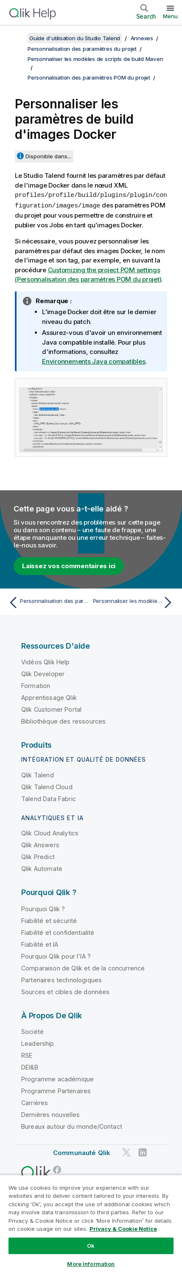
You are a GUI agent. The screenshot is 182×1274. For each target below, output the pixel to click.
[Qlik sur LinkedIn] (142, 1151)
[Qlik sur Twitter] (126, 1151)
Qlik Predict (38, 855)
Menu (170, 16)
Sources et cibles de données (65, 991)
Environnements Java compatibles (93, 360)
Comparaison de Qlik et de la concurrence (83, 967)
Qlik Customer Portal (51, 708)
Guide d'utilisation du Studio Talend (74, 38)
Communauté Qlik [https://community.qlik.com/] (81, 1152)
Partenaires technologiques (61, 979)
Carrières (34, 1101)
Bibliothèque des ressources (63, 720)
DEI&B (29, 1066)
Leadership (37, 1042)
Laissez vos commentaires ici (68, 565)
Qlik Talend (37, 774)
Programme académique (57, 1078)
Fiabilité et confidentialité (57, 931)
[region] (91, 1224)
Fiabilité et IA (39, 943)
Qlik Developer (42, 673)
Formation (35, 684)
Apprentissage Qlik (49, 696)
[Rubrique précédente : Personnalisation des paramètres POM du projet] (48, 601)
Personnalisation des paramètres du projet (82, 48)
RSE (26, 1054)
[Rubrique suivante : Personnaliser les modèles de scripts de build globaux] (134, 601)
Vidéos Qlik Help (45, 661)
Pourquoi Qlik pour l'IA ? (56, 955)
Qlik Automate (41, 867)
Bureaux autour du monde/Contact (71, 1125)
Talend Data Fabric (48, 797)
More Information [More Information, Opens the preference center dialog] (91, 1263)
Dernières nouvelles (50, 1113)
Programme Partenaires (56, 1090)
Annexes (142, 38)
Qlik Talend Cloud (47, 786)
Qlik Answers (40, 844)
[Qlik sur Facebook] (57, 1168)
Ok (91, 1245)
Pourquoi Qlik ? (43, 908)
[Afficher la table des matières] (17, 38)
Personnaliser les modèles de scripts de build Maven (95, 58)
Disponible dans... (48, 156)
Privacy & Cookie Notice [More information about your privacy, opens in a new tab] (123, 1228)
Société (32, 1030)
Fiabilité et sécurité (49, 919)
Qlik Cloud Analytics (49, 832)
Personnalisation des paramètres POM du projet (89, 77)
